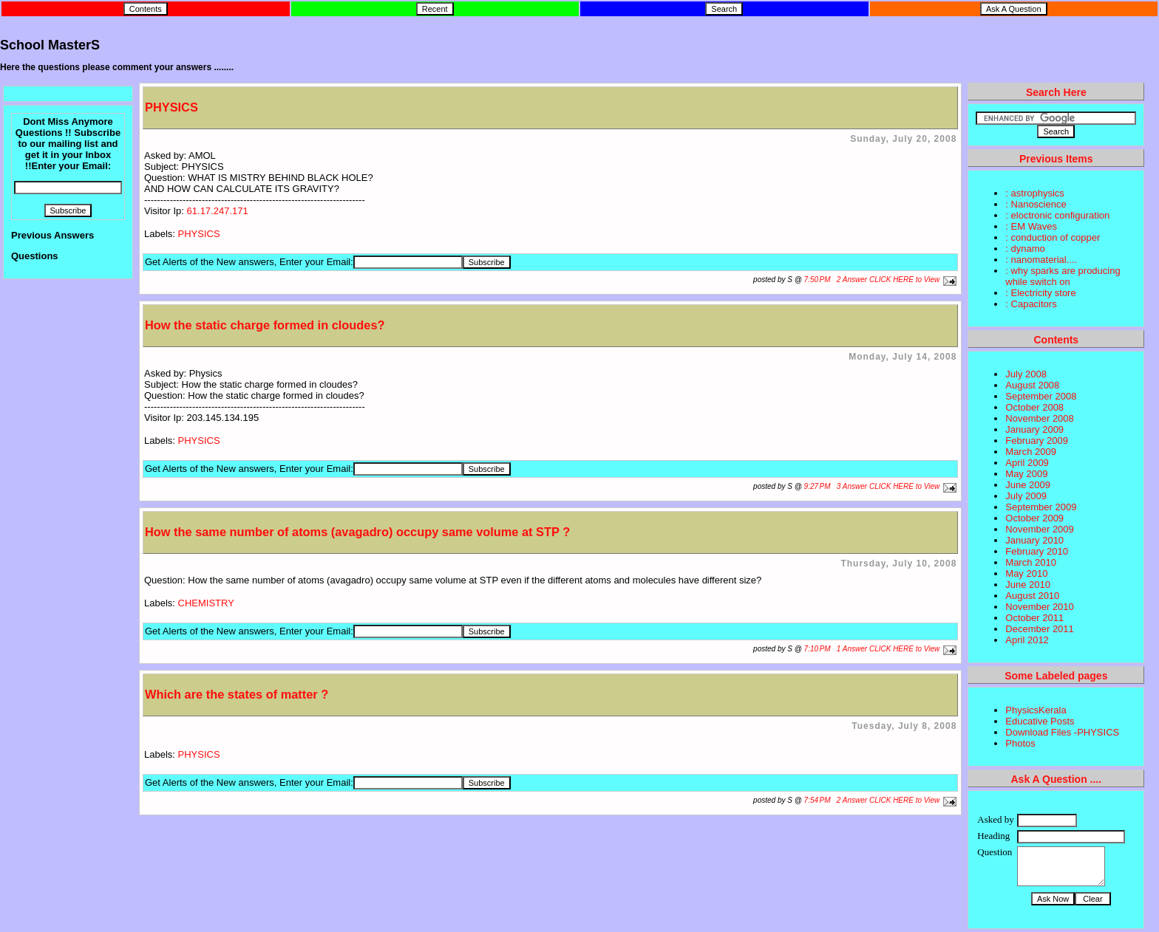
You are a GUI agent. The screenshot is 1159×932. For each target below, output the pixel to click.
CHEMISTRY (206, 603)
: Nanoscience (1035, 204)
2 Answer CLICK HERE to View (888, 279)
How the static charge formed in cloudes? (265, 325)
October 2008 (1034, 407)
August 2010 (1032, 595)
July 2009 (1026, 495)
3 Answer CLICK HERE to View (888, 486)
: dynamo (1024, 248)
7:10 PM (817, 649)
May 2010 (1026, 573)
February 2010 (1036, 551)
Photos (1020, 743)
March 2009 (1030, 451)
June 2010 (1027, 584)
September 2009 (1040, 507)
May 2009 (1026, 473)
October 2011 (1034, 617)
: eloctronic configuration (1057, 215)
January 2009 (1034, 429)
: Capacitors (1030, 303)
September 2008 (1040, 396)
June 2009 (1027, 484)
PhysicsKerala (1035, 710)
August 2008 (1032, 385)
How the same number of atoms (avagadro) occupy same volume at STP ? (357, 531)
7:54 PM (817, 800)
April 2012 (1027, 639)
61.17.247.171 (217, 210)
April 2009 (1027, 462)
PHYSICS (171, 107)
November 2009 (1039, 529)
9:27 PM (817, 486)
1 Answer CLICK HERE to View (888, 649)
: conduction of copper (1052, 237)
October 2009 (1034, 518)
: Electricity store (1040, 292)
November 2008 (1039, 418)
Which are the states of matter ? (236, 694)
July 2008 (1026, 374)
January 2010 (1034, 540)
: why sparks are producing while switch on (1062, 276)
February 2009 (1036, 440)
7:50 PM (817, 279)
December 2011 (1039, 628)
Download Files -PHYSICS (1062, 732)
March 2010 (1030, 562)
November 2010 (1039, 606)
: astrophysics (1034, 193)
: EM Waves (1031, 226)
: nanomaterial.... (1041, 259)
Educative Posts (1039, 721)
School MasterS (50, 45)
